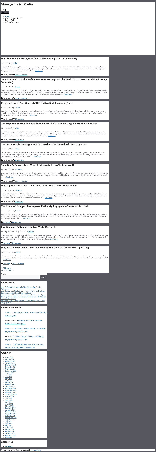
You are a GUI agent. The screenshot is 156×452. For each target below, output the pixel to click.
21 (6, 270)
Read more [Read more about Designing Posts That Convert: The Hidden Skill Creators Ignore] (33, 115)
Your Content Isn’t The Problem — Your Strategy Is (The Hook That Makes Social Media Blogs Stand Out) (23, 292)
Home (7, 16)
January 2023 (10, 433)
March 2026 (9, 359)
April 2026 (9, 357)
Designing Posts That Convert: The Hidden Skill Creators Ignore (37, 102)
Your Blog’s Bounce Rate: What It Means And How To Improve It (37, 165)
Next (10, 270)
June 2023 (8, 423)
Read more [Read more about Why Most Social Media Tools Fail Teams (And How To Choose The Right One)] (7, 260)
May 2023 (8, 425)
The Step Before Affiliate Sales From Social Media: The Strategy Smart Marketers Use (49, 123)
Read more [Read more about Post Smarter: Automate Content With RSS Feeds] (54, 239)
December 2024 (10, 388)
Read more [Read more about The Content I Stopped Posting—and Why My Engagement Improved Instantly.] (26, 218)
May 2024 (8, 402)
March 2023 (9, 429)
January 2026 (10, 363)
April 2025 (9, 381)
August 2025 (9, 373)
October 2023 (10, 416)
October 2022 (10, 437)
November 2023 (10, 414)
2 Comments (19, 119)
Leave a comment (21, 75)
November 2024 (10, 390)
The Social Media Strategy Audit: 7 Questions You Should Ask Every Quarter (44, 144)
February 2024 (10, 408)
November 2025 (10, 367)
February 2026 (10, 361)
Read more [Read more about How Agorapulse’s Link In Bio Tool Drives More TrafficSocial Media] (48, 198)
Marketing (6, 222)
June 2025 (8, 377)
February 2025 (10, 384)
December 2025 (10, 365)
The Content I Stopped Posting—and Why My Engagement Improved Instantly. (45, 206)
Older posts (7, 268)
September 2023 (10, 418)
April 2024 (9, 404)
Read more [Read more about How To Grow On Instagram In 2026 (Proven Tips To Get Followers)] (39, 71)
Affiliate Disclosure (12, 22)
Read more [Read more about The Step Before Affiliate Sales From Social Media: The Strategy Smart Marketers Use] (52, 136)
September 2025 (10, 371)
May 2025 (8, 379)
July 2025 (8, 375)
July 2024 (8, 398)
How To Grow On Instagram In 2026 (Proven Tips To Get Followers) (39, 58)
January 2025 (10, 386)
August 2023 (9, 420)
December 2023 (10, 412)
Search (3, 274)
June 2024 (8, 400)
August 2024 (9, 396)
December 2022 (10, 435)
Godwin (8, 312)
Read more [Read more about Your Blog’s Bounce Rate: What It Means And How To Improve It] (10, 177)
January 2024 (10, 410)
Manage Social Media (17, 4)
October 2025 (10, 369)
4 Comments (19, 160)
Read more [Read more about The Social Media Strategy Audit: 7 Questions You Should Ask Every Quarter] (37, 156)
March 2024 (9, 406)
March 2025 (9, 383)
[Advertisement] (78, 40)
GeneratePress (36, 450)
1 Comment (19, 202)
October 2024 (10, 392)
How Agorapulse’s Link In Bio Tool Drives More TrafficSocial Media (39, 185)
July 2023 (8, 422)
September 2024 (10, 394)
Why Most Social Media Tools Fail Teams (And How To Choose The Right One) (45, 247)
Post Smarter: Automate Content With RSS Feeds (28, 227)
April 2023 (9, 427)
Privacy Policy (10, 20)
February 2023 (10, 431)
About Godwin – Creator (14, 18)
